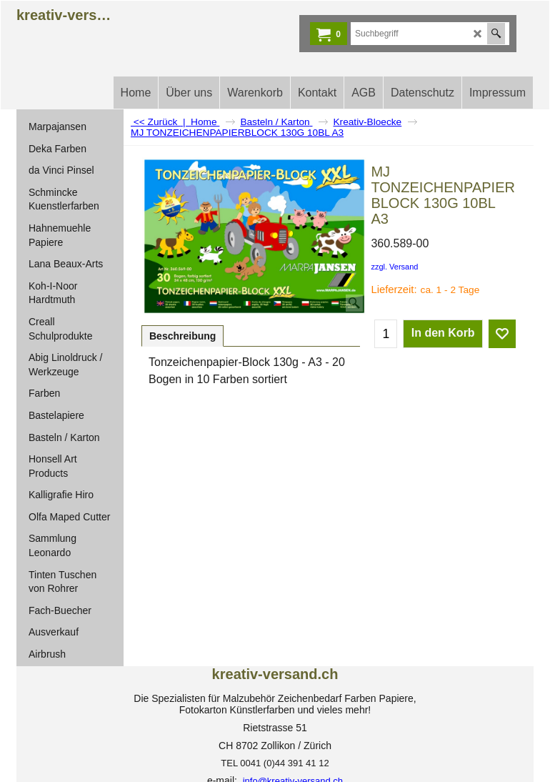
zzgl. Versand (394, 266)
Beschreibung (182, 336)
